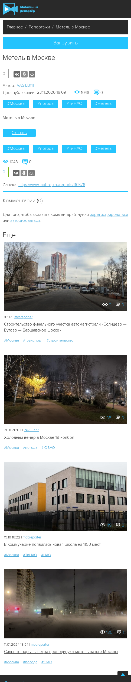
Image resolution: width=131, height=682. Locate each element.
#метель (103, 103)
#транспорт (32, 340)
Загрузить (65, 43)
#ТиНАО (74, 103)
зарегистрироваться (109, 214)
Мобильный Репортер (20, 9)
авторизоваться (25, 220)
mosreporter (23, 317)
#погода (46, 103)
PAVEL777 (31, 430)
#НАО (46, 555)
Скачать (19, 132)
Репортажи (39, 27)
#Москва (16, 103)
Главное (15, 27)
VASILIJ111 (25, 85)
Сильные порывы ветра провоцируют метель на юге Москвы (61, 651)
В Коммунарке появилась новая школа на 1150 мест (52, 544)
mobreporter (32, 537)
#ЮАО (46, 662)
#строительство (60, 340)
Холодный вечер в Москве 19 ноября (39, 437)
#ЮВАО (48, 447)
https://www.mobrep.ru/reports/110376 (51, 184)
